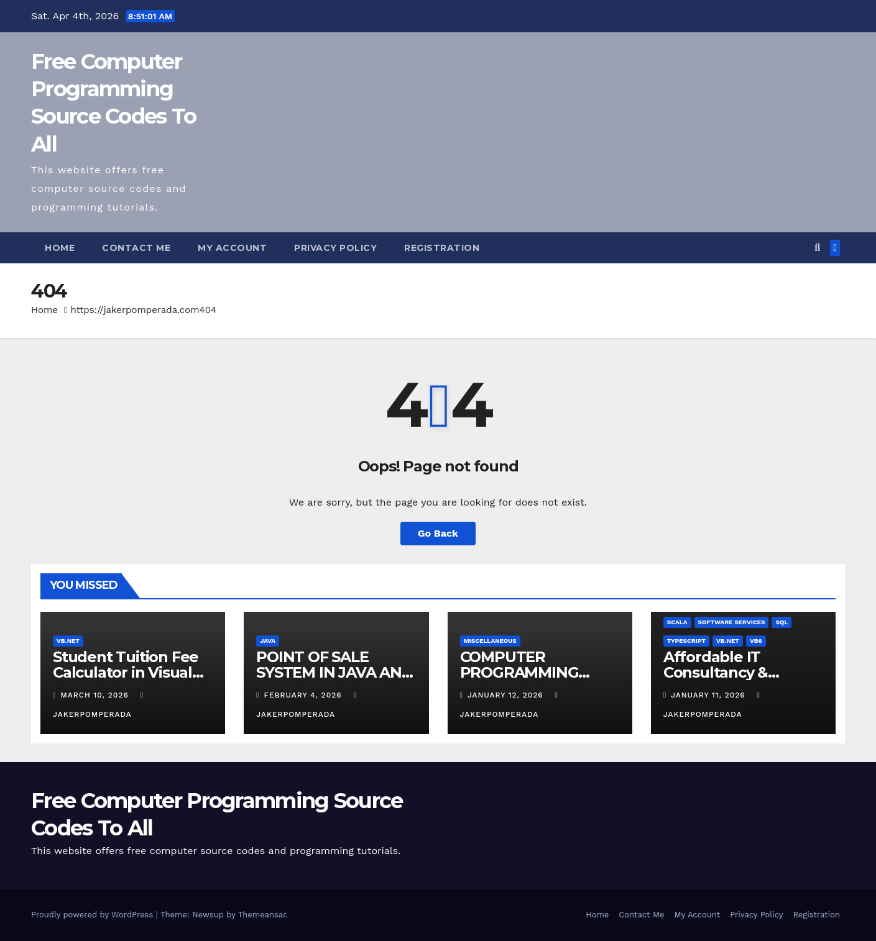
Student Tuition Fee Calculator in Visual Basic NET (125, 672)
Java (267, 640)
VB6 (756, 640)
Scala (677, 622)
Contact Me (136, 247)
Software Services (731, 622)
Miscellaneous (490, 640)
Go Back (438, 533)
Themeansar (262, 914)
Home (60, 247)
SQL (781, 622)
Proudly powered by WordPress (93, 914)
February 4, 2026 (304, 695)
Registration (441, 247)
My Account (232, 247)
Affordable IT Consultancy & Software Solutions (732, 672)
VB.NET (68, 640)
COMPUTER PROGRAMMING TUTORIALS (519, 672)
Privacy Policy (335, 247)
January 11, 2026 (710, 695)
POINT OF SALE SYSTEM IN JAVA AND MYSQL (334, 672)
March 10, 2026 (95, 695)
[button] (817, 247)
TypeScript (686, 640)
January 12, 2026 (507, 695)
